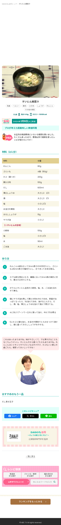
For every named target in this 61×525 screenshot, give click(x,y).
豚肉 (24, 106)
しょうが (40, 106)
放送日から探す (12, 475)
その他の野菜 (30, 110)
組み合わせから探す (48, 475)
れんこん (50, 106)
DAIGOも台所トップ (9, 4)
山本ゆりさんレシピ (16, 482)
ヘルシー (16, 106)
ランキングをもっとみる (30, 501)
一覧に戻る (30, 456)
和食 (8, 106)
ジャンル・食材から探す (30, 475)
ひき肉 (31, 106)
